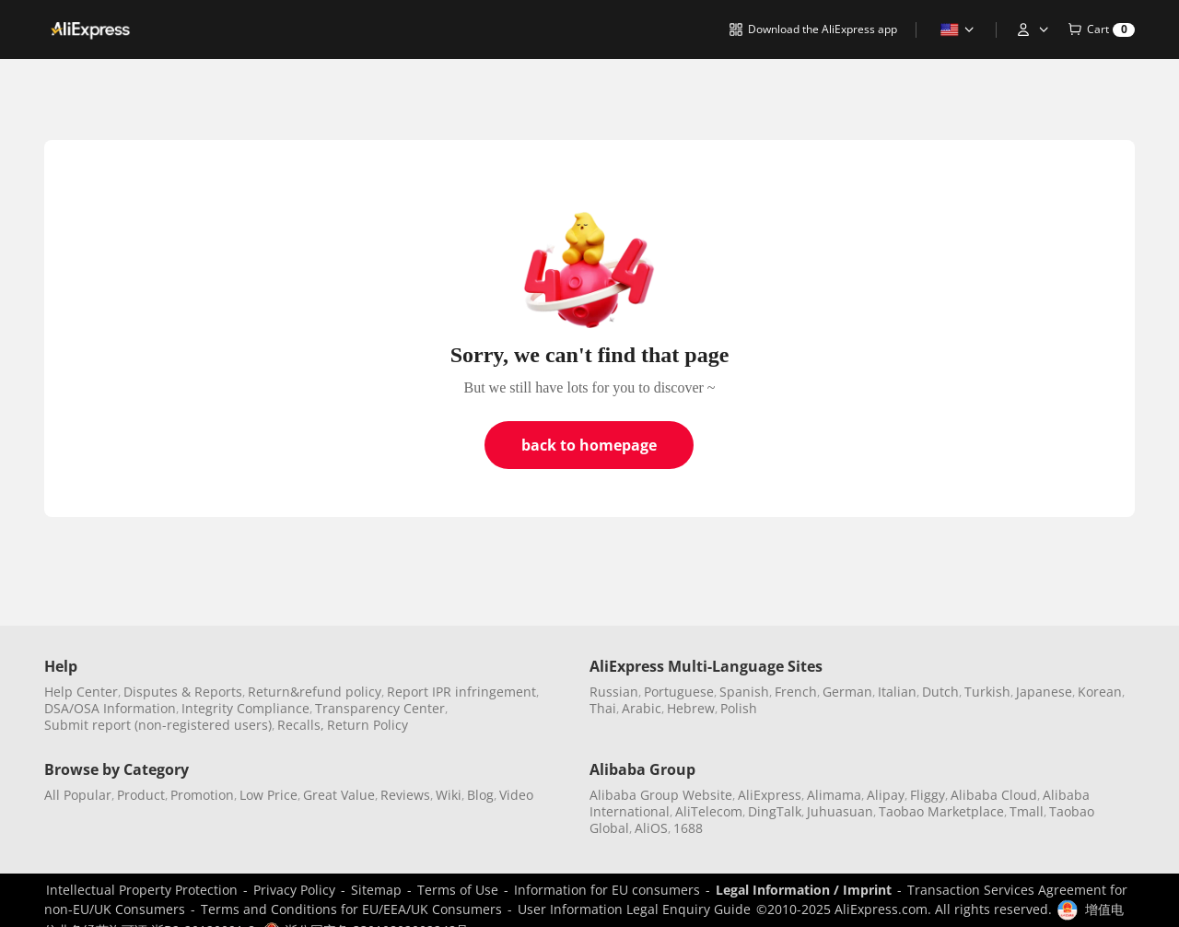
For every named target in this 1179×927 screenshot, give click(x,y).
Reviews (405, 795)
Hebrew (691, 708)
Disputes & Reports (182, 691)
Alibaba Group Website (661, 795)
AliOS (651, 828)
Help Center (81, 691)
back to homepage (589, 445)
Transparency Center (380, 708)
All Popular (77, 795)
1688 (688, 828)
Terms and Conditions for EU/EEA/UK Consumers (351, 909)
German (847, 691)
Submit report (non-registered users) (158, 724)
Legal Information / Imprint (804, 889)
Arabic (641, 708)
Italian (897, 691)
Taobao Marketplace (941, 811)
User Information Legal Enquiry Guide (634, 909)
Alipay (886, 795)
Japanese (1044, 691)
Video (516, 795)
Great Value (339, 795)
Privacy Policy (294, 889)
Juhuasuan (840, 811)
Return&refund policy (314, 691)
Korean (1100, 691)
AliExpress (769, 795)
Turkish (987, 691)
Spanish (744, 691)
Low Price (268, 795)
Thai (603, 708)
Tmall (1027, 811)
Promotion (202, 795)
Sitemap (376, 889)
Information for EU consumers (607, 889)
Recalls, (300, 724)
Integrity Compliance (245, 708)
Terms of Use (457, 889)
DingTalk (774, 811)
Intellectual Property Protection (142, 889)
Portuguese (679, 691)
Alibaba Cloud (994, 795)
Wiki (448, 795)
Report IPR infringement (461, 691)
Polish (738, 708)
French (796, 691)
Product (141, 795)
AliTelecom (708, 811)
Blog (480, 795)
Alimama (834, 795)
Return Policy (367, 724)
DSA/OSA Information (110, 708)
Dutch (940, 691)
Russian (614, 691)
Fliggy (927, 795)
